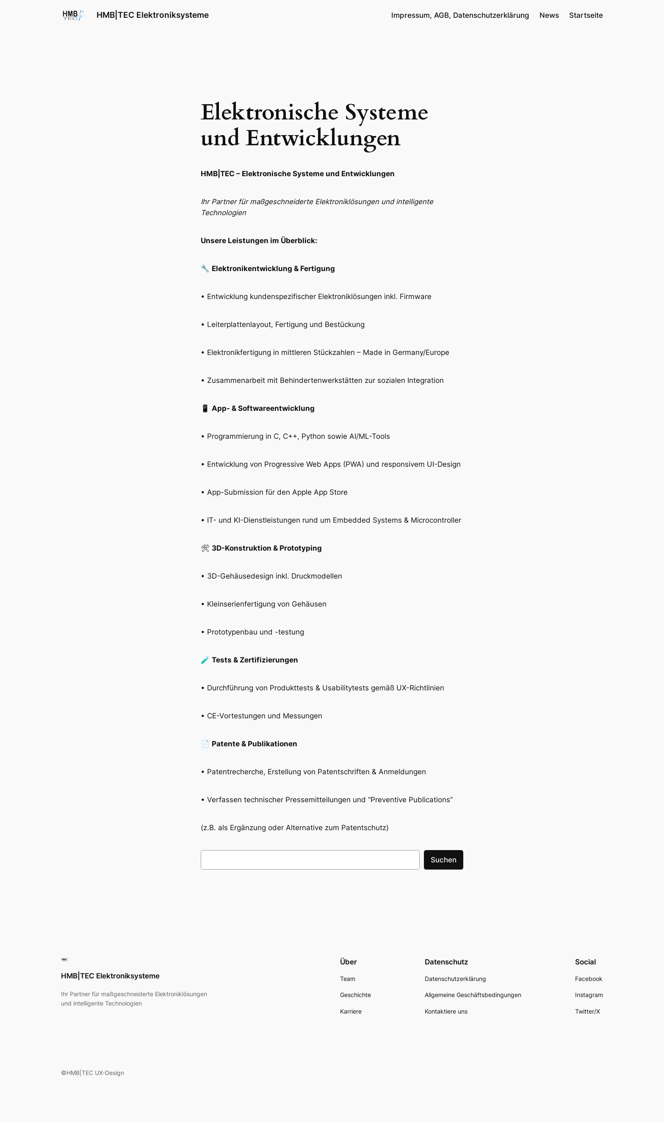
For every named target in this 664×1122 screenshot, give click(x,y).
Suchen (443, 860)
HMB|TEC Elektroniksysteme (153, 15)
